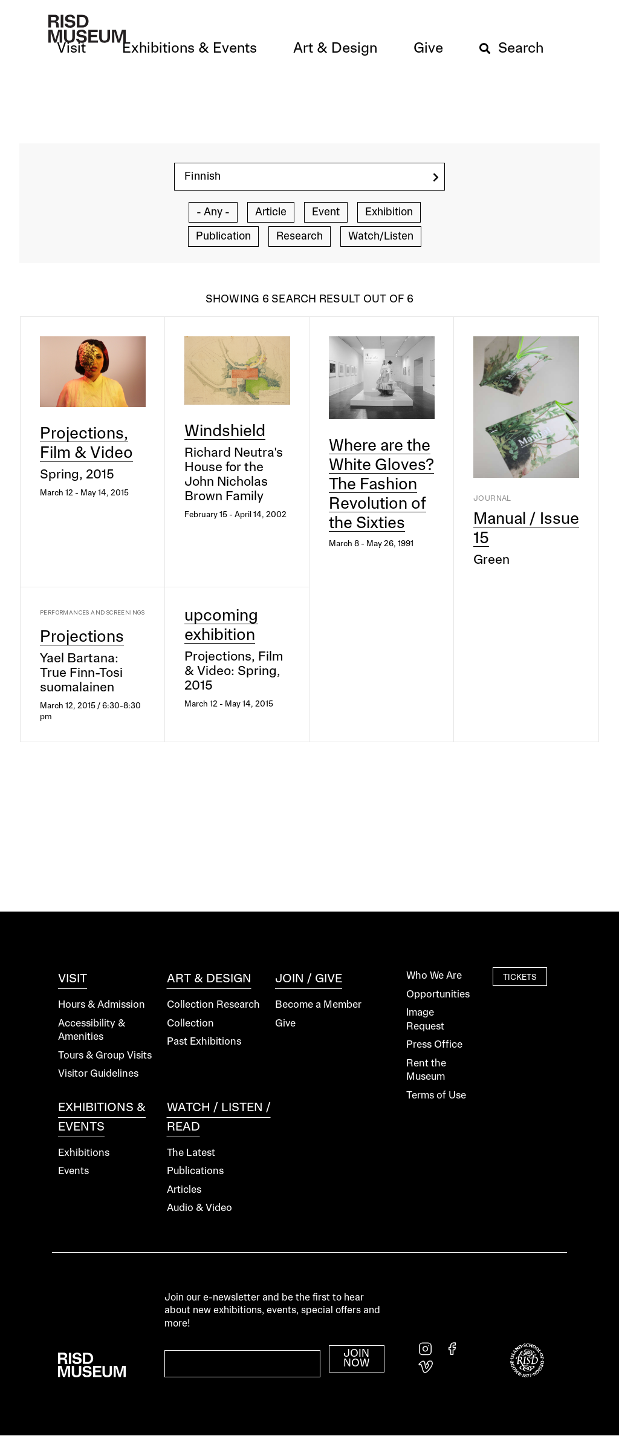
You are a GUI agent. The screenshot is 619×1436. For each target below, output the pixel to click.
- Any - (213, 212)
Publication (223, 236)
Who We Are (434, 976)
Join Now (356, 1358)
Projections (82, 637)
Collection (190, 1023)
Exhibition (389, 212)
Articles (184, 1190)
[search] (435, 178)
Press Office (434, 1044)
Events (73, 1171)
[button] (71, 49)
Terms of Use (436, 1095)
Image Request (425, 1019)
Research (299, 236)
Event (326, 212)
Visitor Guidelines (98, 1074)
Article (271, 212)
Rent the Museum (426, 1070)
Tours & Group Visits (105, 1055)
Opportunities (438, 994)
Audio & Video (199, 1208)
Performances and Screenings (92, 612)
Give (285, 1023)
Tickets (520, 977)
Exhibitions (83, 1153)
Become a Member (318, 1005)
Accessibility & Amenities (91, 1030)
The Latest (191, 1153)
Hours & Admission (101, 1005)
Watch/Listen (380, 236)
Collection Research (213, 1005)
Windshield (224, 432)
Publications (195, 1171)
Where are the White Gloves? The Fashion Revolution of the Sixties (381, 485)
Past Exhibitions (204, 1041)
